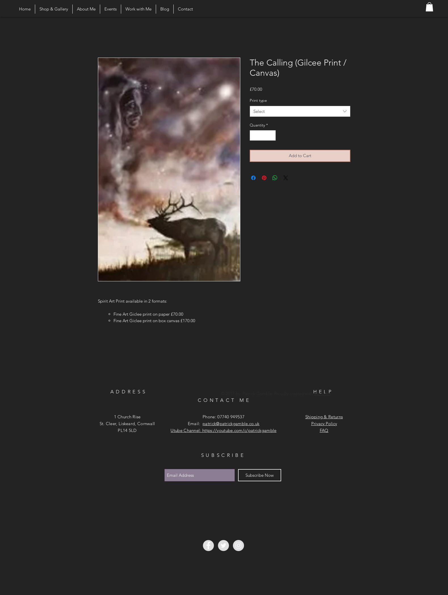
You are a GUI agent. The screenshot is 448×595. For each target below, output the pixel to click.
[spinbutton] (263, 135)
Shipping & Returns (324, 416)
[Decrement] (254, 135)
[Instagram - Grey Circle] (238, 545)
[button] (429, 6)
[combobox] (300, 111)
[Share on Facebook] (253, 177)
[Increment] (271, 135)
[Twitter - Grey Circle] (223, 545)
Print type (258, 100)
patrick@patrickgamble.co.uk (231, 423)
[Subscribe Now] (259, 475)
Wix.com (322, 393)
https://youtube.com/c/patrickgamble (239, 430)
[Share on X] (285, 177)
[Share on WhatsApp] (275, 177)
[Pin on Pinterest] (264, 177)
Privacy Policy (324, 423)
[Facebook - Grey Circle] (208, 545)
